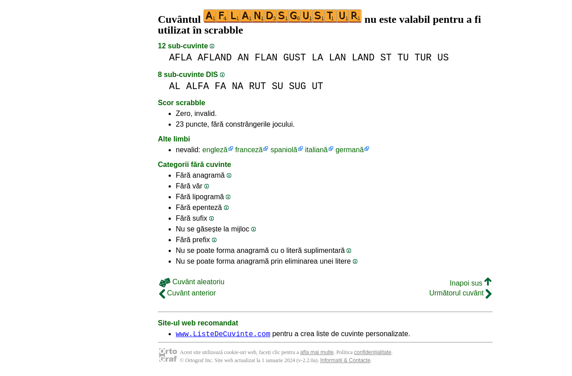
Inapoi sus (470, 283)
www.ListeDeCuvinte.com (223, 335)
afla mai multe (317, 353)
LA (317, 57)
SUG (297, 86)
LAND (363, 57)
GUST (294, 57)
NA (237, 86)
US (443, 57)
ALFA (197, 86)
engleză (215, 150)
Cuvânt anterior (187, 293)
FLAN (265, 57)
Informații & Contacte (345, 362)
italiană (316, 150)
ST (386, 57)
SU (278, 86)
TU (403, 57)
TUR (423, 57)
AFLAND (215, 57)
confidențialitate (372, 353)
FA (220, 86)
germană (349, 150)
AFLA (180, 57)
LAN (337, 57)
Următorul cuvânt (460, 293)
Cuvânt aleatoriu (192, 282)
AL (175, 86)
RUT (257, 86)
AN (243, 57)
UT (317, 86)
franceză (249, 150)
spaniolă (284, 150)
